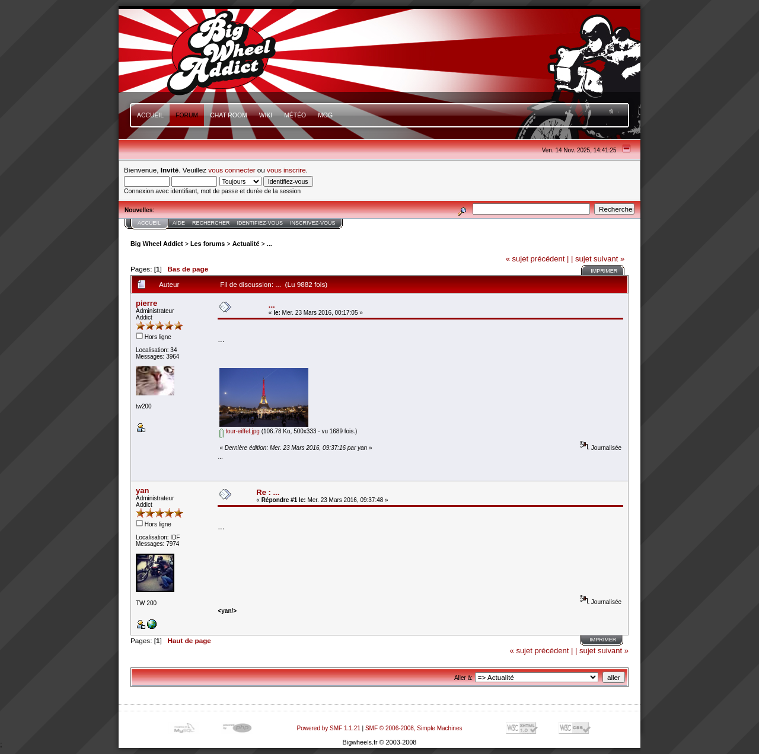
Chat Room (228, 115)
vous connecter (231, 170)
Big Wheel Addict (156, 243)
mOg (325, 115)
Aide (179, 223)
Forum (187, 115)
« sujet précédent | (537, 258)
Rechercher (211, 223)
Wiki (266, 115)
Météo (295, 115)
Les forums (207, 243)
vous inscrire (286, 170)
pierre (146, 303)
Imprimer (604, 271)
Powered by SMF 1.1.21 (329, 728)
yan (142, 490)
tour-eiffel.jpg (239, 431)
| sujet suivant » (597, 258)
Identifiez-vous (260, 223)
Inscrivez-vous (313, 223)
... (269, 243)
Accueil (150, 115)
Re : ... (267, 492)
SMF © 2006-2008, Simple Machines (414, 728)
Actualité (246, 243)
